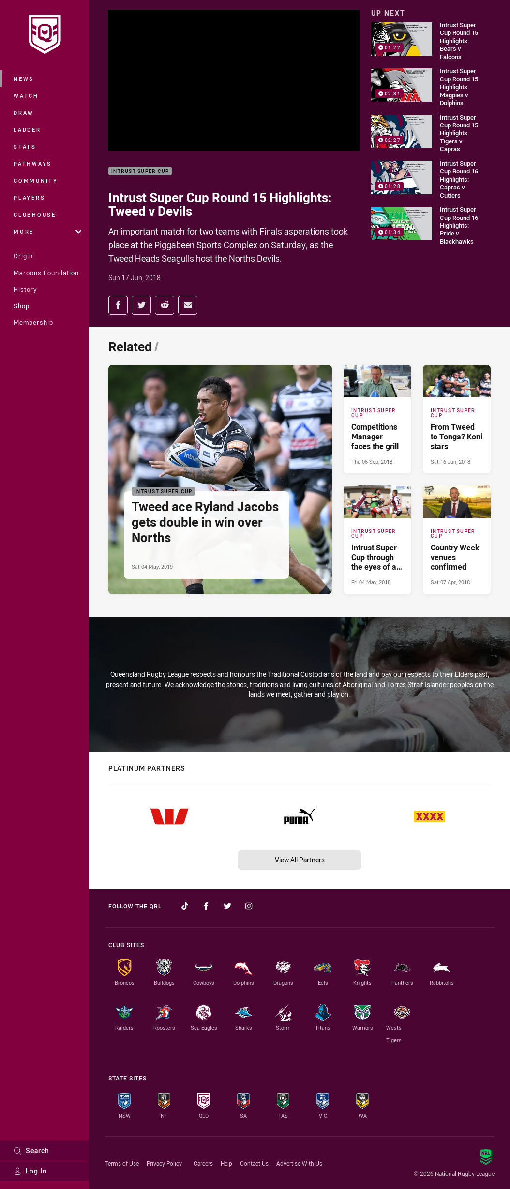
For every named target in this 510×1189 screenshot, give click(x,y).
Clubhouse (35, 214)
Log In (30, 1170)
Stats (25, 146)
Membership (33, 322)
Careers (203, 1163)
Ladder (27, 129)
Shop (22, 305)
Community (36, 180)
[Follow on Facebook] (206, 906)
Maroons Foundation (46, 272)
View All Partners (300, 859)
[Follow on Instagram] (249, 906)
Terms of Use (122, 1163)
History (25, 289)
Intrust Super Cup (140, 171)
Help (226, 1163)
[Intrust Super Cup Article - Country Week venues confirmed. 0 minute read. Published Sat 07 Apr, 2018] (457, 539)
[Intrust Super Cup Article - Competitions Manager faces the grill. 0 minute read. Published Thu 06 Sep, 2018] (377, 419)
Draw (24, 112)
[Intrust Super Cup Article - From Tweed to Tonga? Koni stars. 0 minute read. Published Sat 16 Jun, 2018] (457, 419)
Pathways (33, 163)
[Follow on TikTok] (185, 906)
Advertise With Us (299, 1163)
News (24, 78)
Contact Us (254, 1163)
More (47, 231)
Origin (23, 255)
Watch (26, 95)
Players (29, 197)
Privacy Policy (164, 1163)
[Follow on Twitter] (227, 906)
